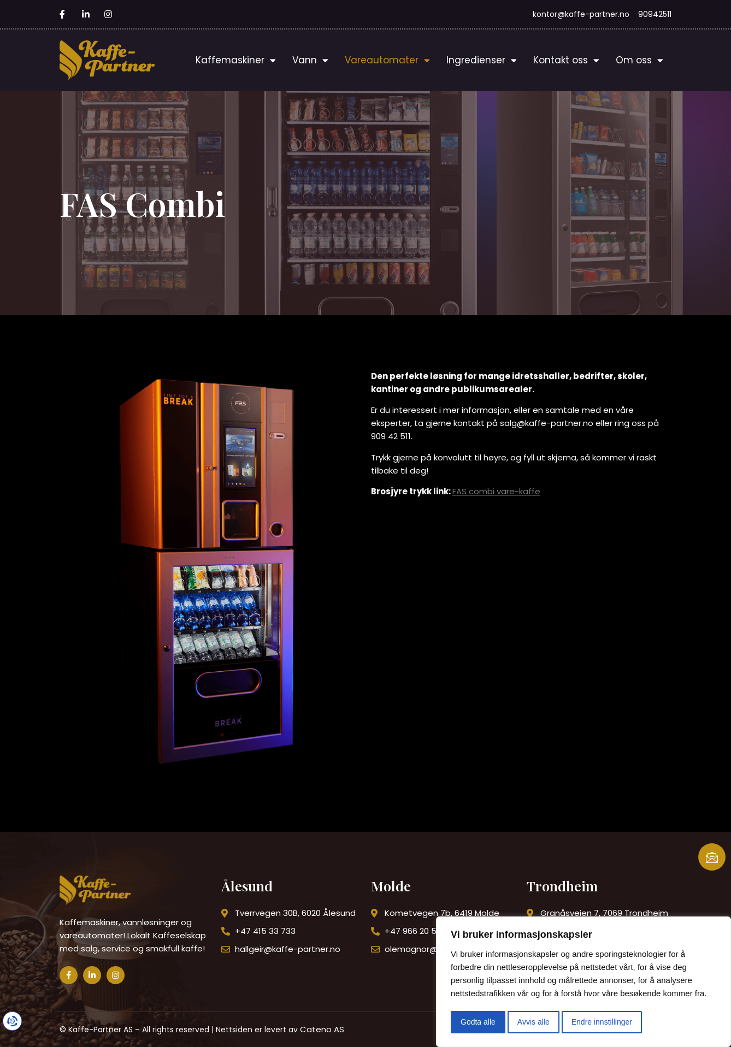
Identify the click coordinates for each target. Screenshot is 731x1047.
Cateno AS (322, 1029)
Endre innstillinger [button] (601, 1022)
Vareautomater (387, 60)
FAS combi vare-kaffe (496, 491)
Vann (310, 60)
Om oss (639, 60)
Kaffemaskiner (236, 60)
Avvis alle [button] (533, 1022)
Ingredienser (481, 60)
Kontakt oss (566, 60)
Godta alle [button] (478, 1022)
